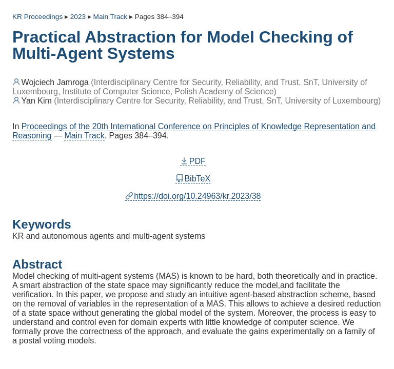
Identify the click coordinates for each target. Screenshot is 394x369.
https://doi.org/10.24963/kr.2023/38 (193, 196)
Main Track (84, 135)
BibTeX (192, 178)
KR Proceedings (37, 16)
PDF (193, 161)
